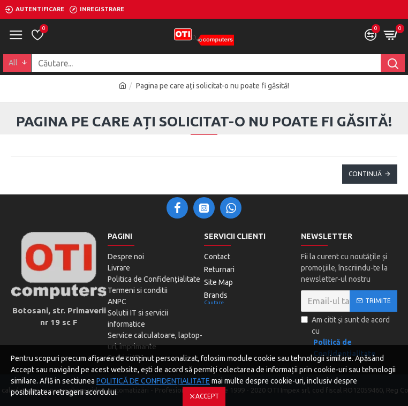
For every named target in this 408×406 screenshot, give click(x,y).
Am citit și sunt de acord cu (349, 337)
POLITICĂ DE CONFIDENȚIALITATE (153, 381)
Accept (207, 396)
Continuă (365, 173)
